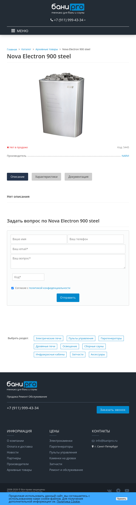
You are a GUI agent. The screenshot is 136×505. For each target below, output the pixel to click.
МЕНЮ (22, 30)
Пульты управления (81, 338)
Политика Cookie (68, 501)
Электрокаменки (60, 440)
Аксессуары (98, 354)
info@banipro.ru (106, 441)
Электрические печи (48, 338)
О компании (15, 440)
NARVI (125, 155)
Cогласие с (42, 288)
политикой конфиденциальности (49, 288)
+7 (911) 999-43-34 (68, 19)
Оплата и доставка (20, 446)
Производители (18, 464)
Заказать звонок (113, 410)
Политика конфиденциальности (24, 491)
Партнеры (14, 458)
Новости (13, 452)
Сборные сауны (94, 346)
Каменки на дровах (62, 458)
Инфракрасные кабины (50, 354)
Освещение (70, 346)
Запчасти (78, 354)
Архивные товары (19, 469)
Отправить (68, 297)
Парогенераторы (111, 338)
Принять (121, 498)
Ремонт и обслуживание (66, 469)
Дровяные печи (45, 346)
